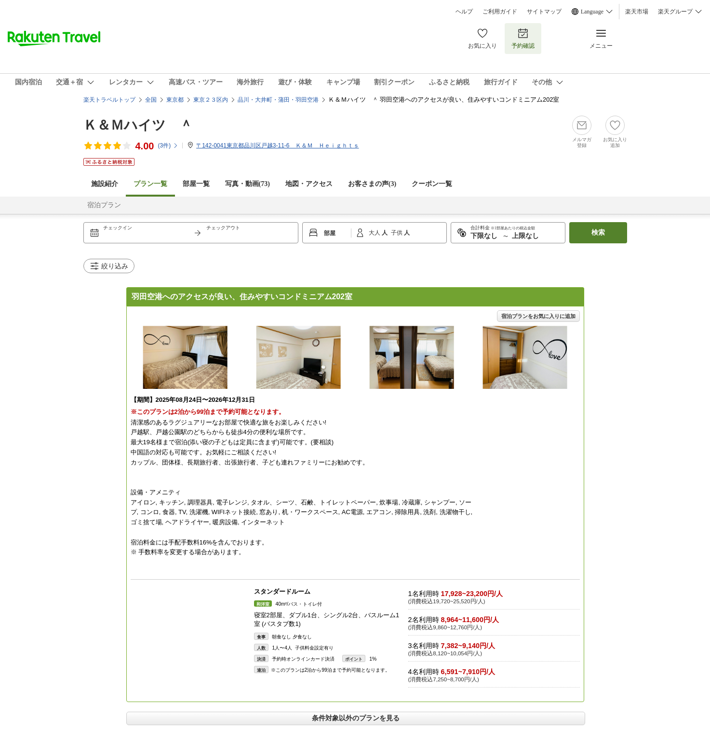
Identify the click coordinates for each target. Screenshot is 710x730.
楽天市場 (636, 11)
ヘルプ (464, 11)
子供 (397, 232)
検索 (598, 232)
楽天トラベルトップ (109, 99)
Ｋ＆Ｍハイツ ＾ (138, 125)
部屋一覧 (196, 183)
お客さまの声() (372, 183)
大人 (375, 232)
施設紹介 (104, 183)
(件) (168, 145)
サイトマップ (544, 11)
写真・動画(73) (247, 183)
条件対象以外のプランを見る (356, 718)
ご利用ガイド (499, 11)
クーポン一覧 (432, 183)
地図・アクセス (309, 183)
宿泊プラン (104, 205)
